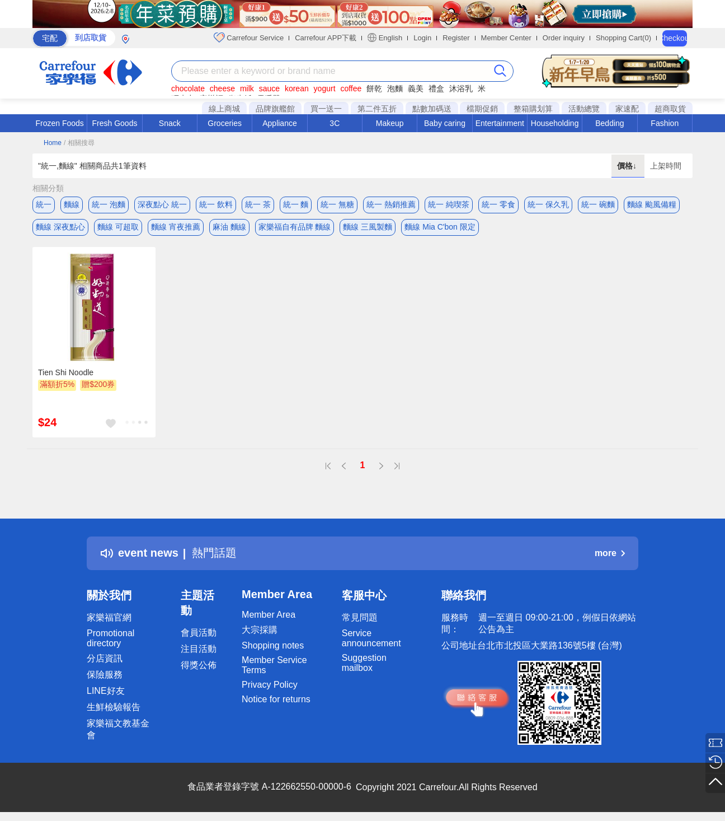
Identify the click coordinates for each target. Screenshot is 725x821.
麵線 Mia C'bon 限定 (439, 226)
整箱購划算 (533, 108)
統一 (43, 204)
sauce (269, 88)
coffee (350, 88)
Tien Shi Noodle (65, 372)
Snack (170, 123)
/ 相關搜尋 (79, 143)
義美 (415, 88)
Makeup (390, 123)
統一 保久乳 (548, 204)
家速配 (627, 108)
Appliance (279, 123)
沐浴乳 (461, 88)
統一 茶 (258, 204)
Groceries (225, 123)
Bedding (609, 123)
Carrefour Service (249, 37)
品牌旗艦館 (275, 108)
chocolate (188, 88)
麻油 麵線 (229, 226)
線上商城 (224, 108)
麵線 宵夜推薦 (175, 226)
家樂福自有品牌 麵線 (294, 226)
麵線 (71, 204)
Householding (555, 123)
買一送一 (326, 108)
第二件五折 (377, 108)
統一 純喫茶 (448, 204)
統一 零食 (498, 204)
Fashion (665, 123)
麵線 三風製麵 (367, 226)
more (610, 553)
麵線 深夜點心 (60, 226)
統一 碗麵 (598, 204)
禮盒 (436, 88)
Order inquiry (564, 38)
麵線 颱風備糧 (651, 204)
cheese (222, 88)
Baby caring (444, 123)
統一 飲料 (216, 204)
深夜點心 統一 (162, 204)
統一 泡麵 (108, 204)
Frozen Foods (59, 123)
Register (455, 38)
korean (297, 88)
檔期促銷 (482, 108)
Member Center (506, 38)
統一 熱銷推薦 (391, 204)
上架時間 (665, 165)
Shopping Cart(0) (623, 38)
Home (53, 143)
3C (334, 123)
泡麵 (395, 88)
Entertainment (500, 123)
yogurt (325, 88)
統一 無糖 (337, 204)
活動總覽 (584, 108)
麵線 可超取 (118, 226)
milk (247, 88)
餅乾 (374, 88)
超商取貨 (670, 108)
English (385, 37)
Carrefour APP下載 (325, 38)
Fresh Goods (115, 123)
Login (422, 38)
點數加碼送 (431, 108)
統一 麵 (296, 204)
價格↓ (628, 165)
